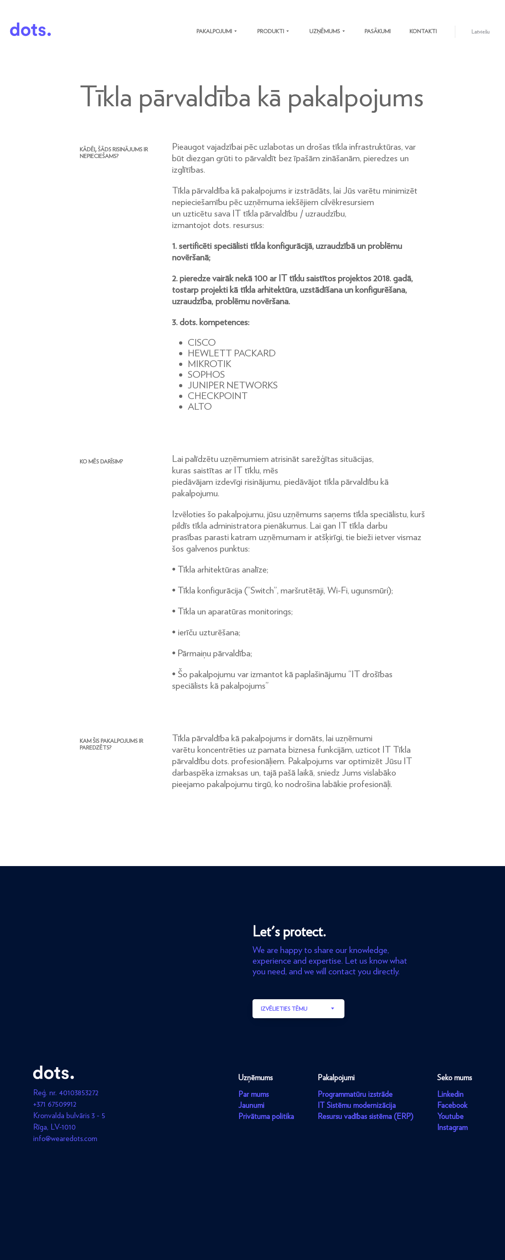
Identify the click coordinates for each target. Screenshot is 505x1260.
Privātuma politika (266, 1116)
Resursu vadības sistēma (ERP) (365, 1116)
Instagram (452, 1127)
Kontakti (423, 31)
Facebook (452, 1105)
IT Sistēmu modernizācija (357, 1105)
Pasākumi (378, 31)
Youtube (450, 1116)
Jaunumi (251, 1105)
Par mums (253, 1094)
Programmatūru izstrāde (355, 1094)
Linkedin (450, 1094)
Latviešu (480, 31)
